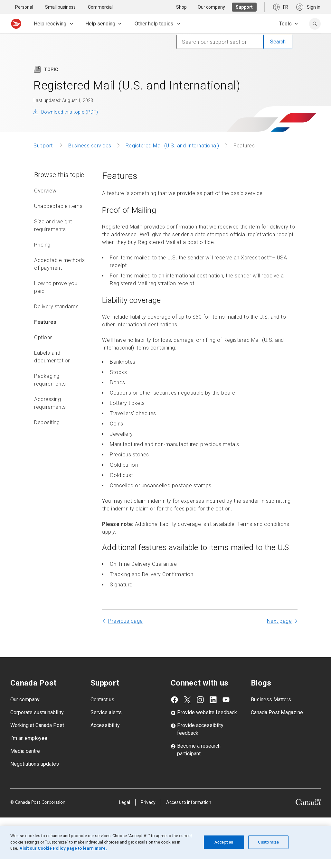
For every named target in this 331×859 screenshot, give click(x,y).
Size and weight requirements (53, 225)
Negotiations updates (34, 764)
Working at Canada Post (37, 725)
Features (45, 322)
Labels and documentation (52, 357)
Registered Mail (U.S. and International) (172, 146)
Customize (268, 842)
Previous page (125, 621)
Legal (124, 802)
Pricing (42, 245)
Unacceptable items (58, 206)
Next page (279, 621)
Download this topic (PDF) (69, 112)
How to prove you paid (55, 287)
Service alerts (106, 712)
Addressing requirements (50, 403)
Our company (25, 699)
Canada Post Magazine (277, 712)
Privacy (148, 802)
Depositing (47, 422)
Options (43, 337)
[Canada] (308, 803)
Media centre (25, 751)
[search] (315, 24)
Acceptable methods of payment (59, 264)
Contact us (102, 699)
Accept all (223, 842)
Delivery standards (56, 306)
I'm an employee (28, 738)
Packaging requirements (50, 380)
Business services (89, 146)
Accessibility (105, 725)
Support (43, 146)
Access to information (188, 802)
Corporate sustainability (37, 712)
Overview (45, 191)
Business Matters (271, 699)
